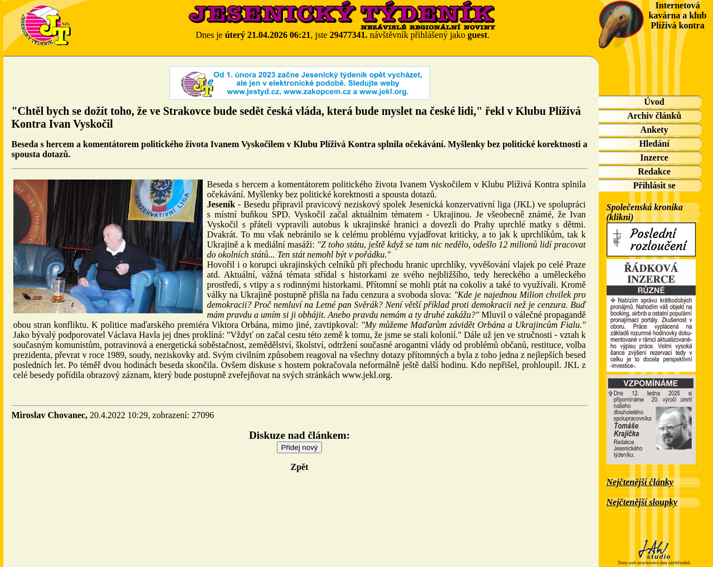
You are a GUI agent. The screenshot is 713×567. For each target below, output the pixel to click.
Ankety (654, 129)
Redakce (654, 171)
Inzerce (654, 157)
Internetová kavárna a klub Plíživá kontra (677, 15)
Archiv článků (654, 115)
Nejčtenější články (640, 482)
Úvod (654, 101)
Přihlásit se (654, 185)
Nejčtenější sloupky (642, 502)
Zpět (300, 467)
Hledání (654, 143)
